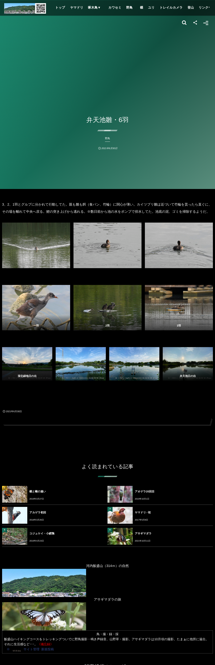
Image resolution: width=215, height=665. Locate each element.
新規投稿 (47, 649)
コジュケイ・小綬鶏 (41, 533)
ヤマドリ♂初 (143, 512)
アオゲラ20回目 (145, 491)
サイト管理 (31, 649)
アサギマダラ (143, 533)
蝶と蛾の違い (37, 491)
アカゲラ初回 (37, 512)
